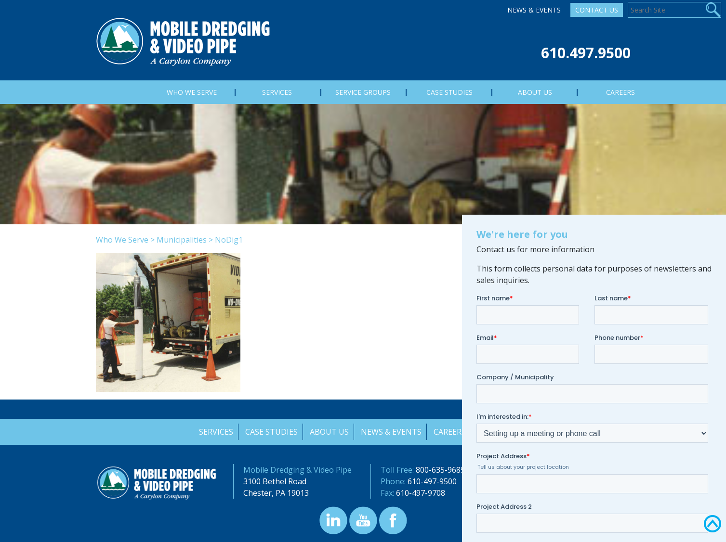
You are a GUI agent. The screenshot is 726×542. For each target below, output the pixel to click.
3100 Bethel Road (274, 481)
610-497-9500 (432, 481)
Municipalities (182, 239)
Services (215, 431)
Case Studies (271, 431)
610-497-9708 (420, 493)
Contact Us (596, 9)
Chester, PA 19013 (276, 493)
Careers (451, 431)
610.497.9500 (586, 53)
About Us (329, 431)
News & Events (534, 9)
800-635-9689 (440, 470)
